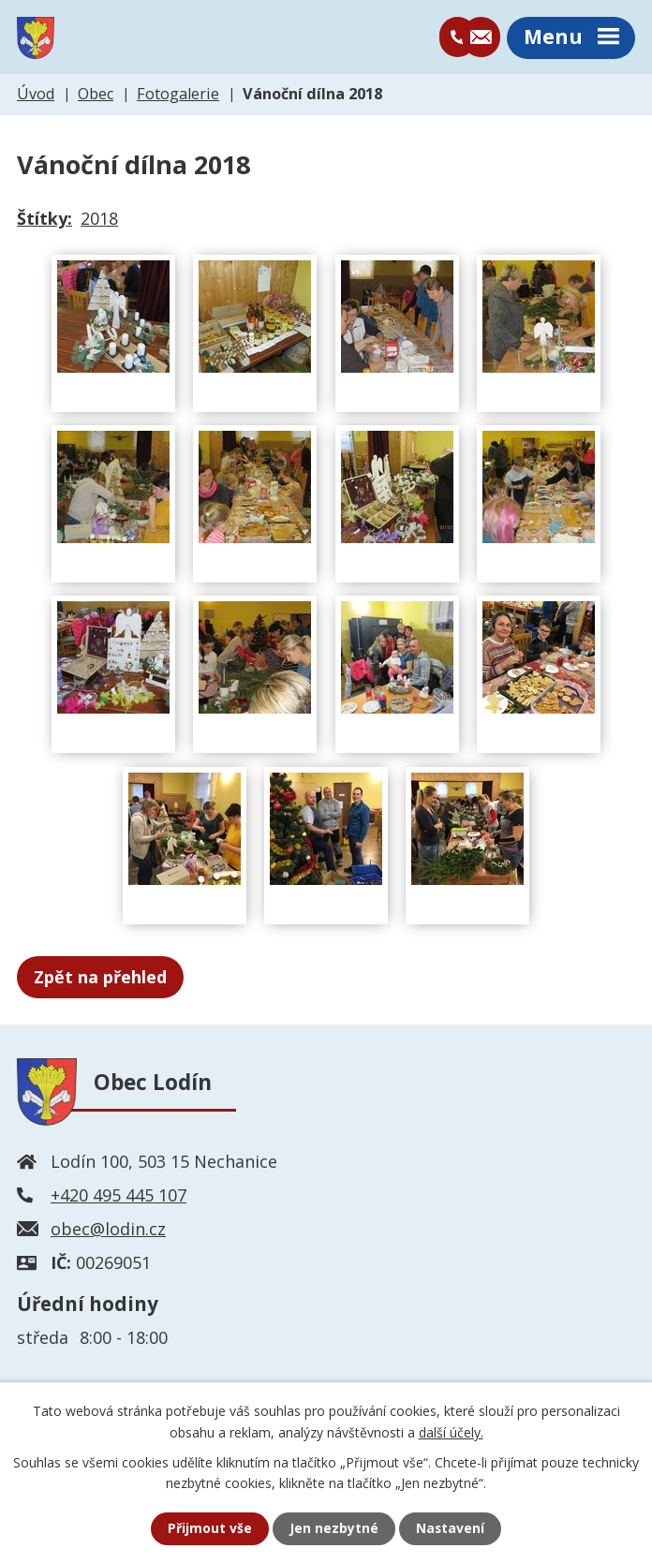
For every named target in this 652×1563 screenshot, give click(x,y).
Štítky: (44, 220)
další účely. (451, 1431)
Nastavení (450, 1529)
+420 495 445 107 (118, 1197)
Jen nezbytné (333, 1529)
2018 (99, 220)
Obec (95, 95)
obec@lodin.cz (108, 1230)
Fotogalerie (178, 95)
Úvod (35, 95)
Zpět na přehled (100, 978)
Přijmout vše (210, 1529)
